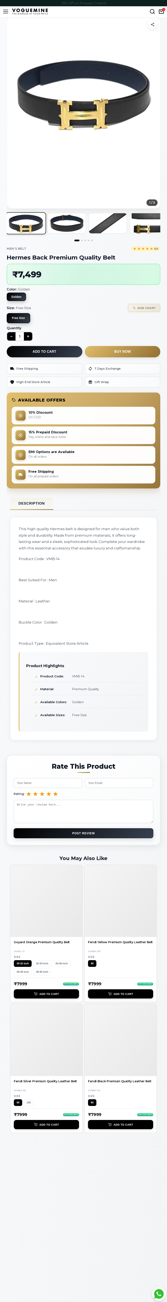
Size (17, 960)
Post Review (83, 836)
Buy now (122, 351)
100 (29, 1105)
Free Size (18, 318)
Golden (16, 296)
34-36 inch (61, 966)
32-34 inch (42, 966)
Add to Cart (46, 997)
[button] (83, 93)
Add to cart (44, 351)
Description (31, 503)
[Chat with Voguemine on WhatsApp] (159, 1294)
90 (92, 966)
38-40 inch (42, 975)
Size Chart (144, 308)
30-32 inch (23, 966)
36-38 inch (23, 975)
